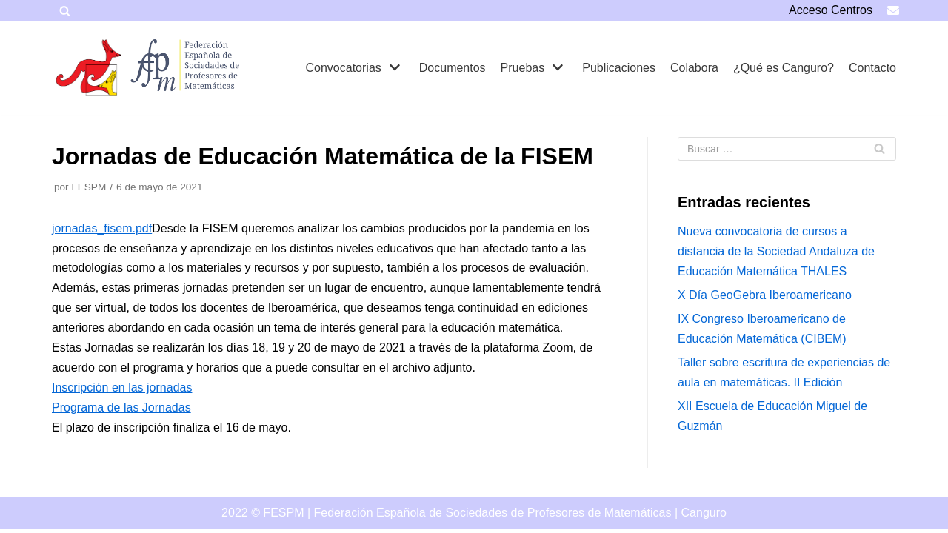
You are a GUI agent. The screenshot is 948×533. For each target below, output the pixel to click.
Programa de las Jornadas (121, 407)
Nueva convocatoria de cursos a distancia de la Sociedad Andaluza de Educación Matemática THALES (776, 251)
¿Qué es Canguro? (783, 67)
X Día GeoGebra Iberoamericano (765, 295)
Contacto (872, 67)
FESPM (88, 186)
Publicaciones (618, 67)
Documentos (452, 67)
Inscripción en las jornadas (122, 387)
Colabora (694, 67)
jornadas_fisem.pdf (102, 228)
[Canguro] (89, 67)
